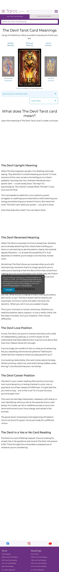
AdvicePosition (48, 44)
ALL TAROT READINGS (8, 570)
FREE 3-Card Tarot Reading (10, 557)
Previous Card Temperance (8, 78)
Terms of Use (27, 285)
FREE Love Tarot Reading (9, 560)
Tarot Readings (6, 554)
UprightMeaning (10, 44)
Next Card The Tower (51, 78)
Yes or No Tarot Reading (9, 563)
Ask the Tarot (35, 554)
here (27, 283)
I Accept (9, 290)
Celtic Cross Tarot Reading (39, 563)
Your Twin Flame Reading (38, 566)
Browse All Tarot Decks (44, 16)
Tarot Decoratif (20, 88)
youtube (50, 543)
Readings (36, 550)
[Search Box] (39, 11)
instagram (29, 543)
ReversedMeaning (29, 44)
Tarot (4, 550)
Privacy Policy (14, 285)
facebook (7, 543)
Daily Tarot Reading (7, 566)
